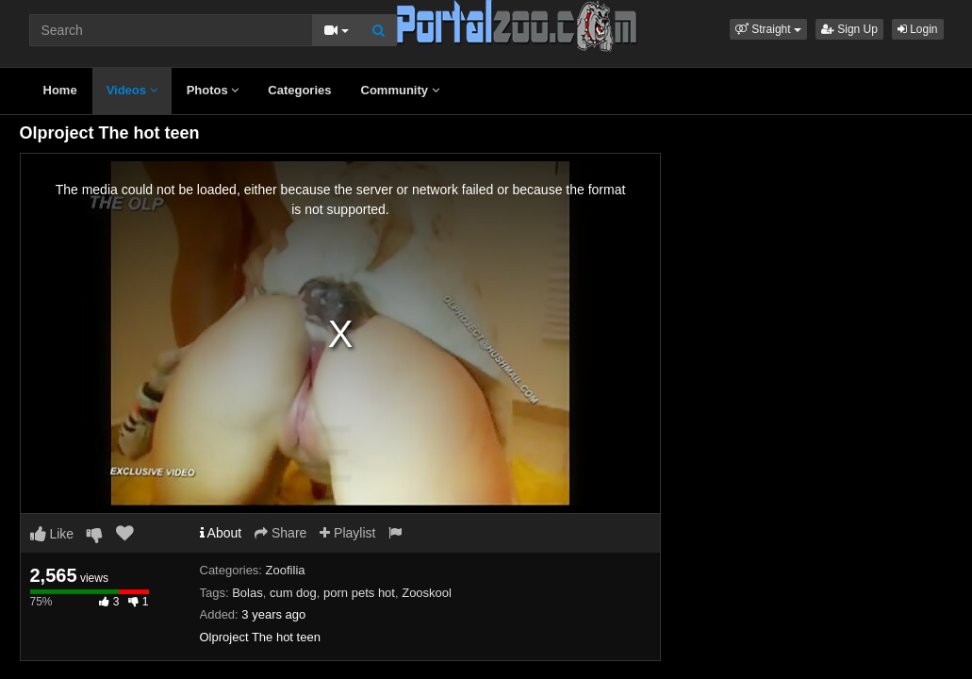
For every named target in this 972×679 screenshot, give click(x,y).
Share (280, 532)
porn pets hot (359, 593)
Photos (213, 90)
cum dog (293, 593)
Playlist (347, 532)
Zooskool (427, 593)
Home (60, 90)
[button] (768, 29)
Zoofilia (285, 570)
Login (918, 29)
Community (400, 90)
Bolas (247, 593)
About (221, 532)
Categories (299, 90)
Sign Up (849, 29)
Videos (132, 90)
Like (52, 533)
